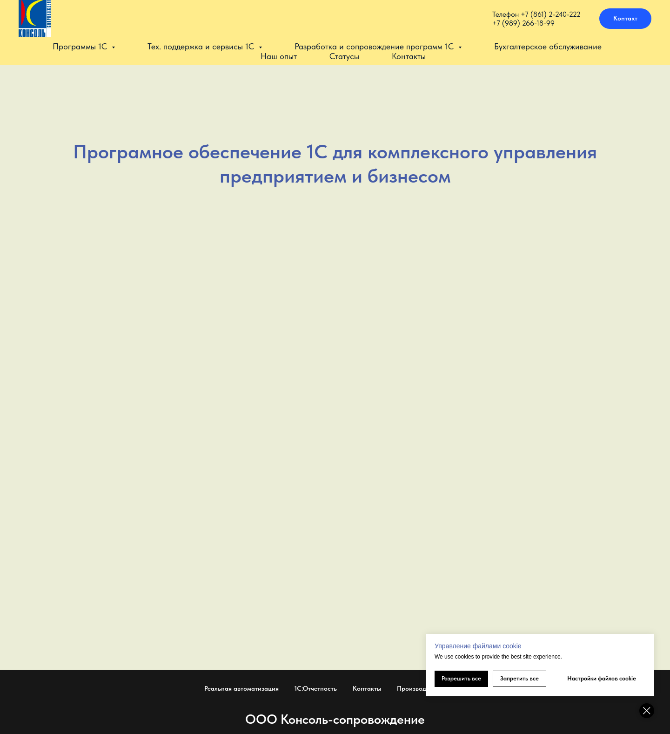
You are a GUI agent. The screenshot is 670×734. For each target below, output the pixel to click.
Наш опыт (279, 56)
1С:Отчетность (316, 688)
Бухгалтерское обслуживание (548, 46)
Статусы (344, 56)
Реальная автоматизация (241, 688)
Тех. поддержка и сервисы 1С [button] (201, 46)
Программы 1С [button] (81, 46)
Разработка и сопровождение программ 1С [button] (375, 46)
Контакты (409, 56)
